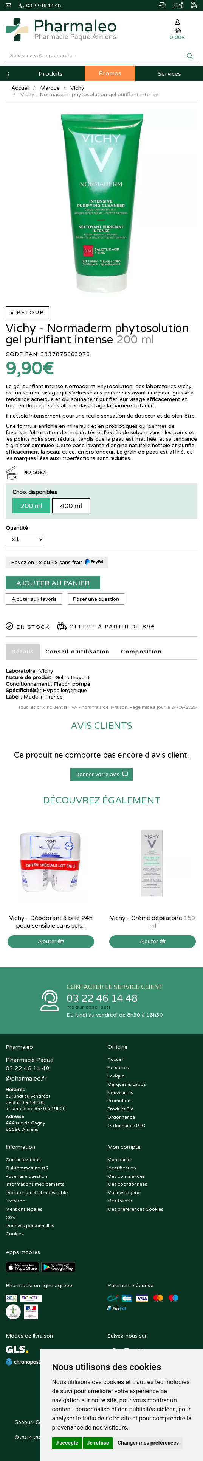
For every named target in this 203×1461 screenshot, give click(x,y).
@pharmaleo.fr (26, 1078)
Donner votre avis (101, 774)
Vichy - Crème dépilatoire (152, 921)
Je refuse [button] (98, 1443)
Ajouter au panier (53, 583)
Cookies (14, 1233)
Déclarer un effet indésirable (37, 1192)
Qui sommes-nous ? (27, 1168)
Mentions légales (24, 1209)
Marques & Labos (126, 1084)
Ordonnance (121, 1117)
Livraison (15, 1201)
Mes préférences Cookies (135, 1209)
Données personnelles (30, 1225)
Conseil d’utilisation (77, 652)
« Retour (27, 312)
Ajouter (51, 941)
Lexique (115, 1076)
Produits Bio (120, 1109)
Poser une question (96, 599)
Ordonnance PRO (126, 1125)
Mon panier (119, 1159)
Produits (51, 74)
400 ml (71, 506)
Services (169, 74)
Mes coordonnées (127, 1184)
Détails (22, 652)
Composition (141, 652)
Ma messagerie (124, 1192)
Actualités (118, 1067)
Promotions (120, 1100)
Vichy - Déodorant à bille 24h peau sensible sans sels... (51, 921)
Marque (50, 88)
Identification (121, 1168)
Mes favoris (120, 1201)
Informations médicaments (35, 1184)
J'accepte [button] (67, 1443)
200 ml (31, 506)
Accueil (20, 88)
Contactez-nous (23, 1159)
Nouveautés (120, 1092)
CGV (10, 1217)
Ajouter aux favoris (34, 599)
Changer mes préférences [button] (148, 1443)
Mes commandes (126, 1176)
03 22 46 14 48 (102, 998)
